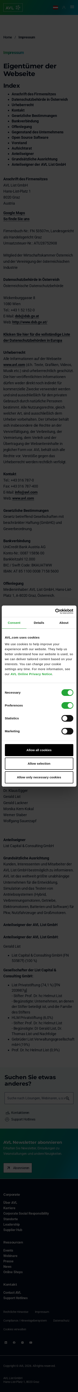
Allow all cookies (39, 750)
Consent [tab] (14, 622)
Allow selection (39, 763)
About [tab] (63, 622)
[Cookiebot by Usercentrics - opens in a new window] (55, 611)
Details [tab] (39, 622)
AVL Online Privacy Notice (31, 674)
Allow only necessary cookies (39, 777)
